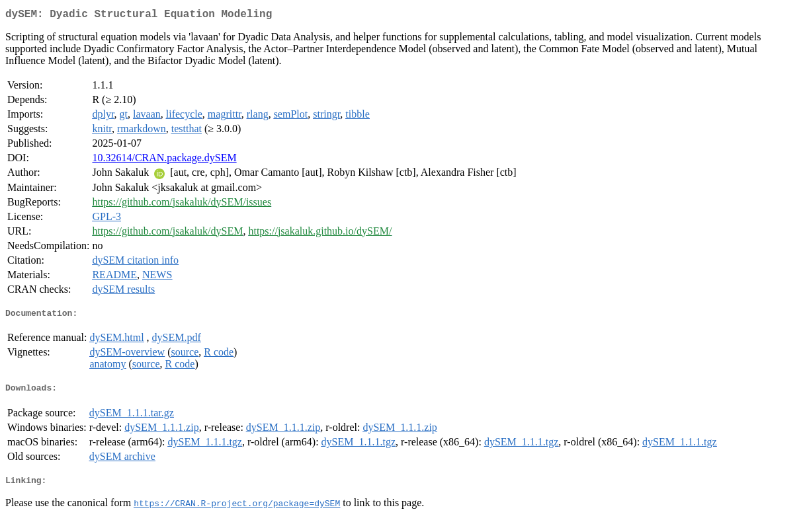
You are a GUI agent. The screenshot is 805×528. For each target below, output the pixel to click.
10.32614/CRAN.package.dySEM (164, 160)
